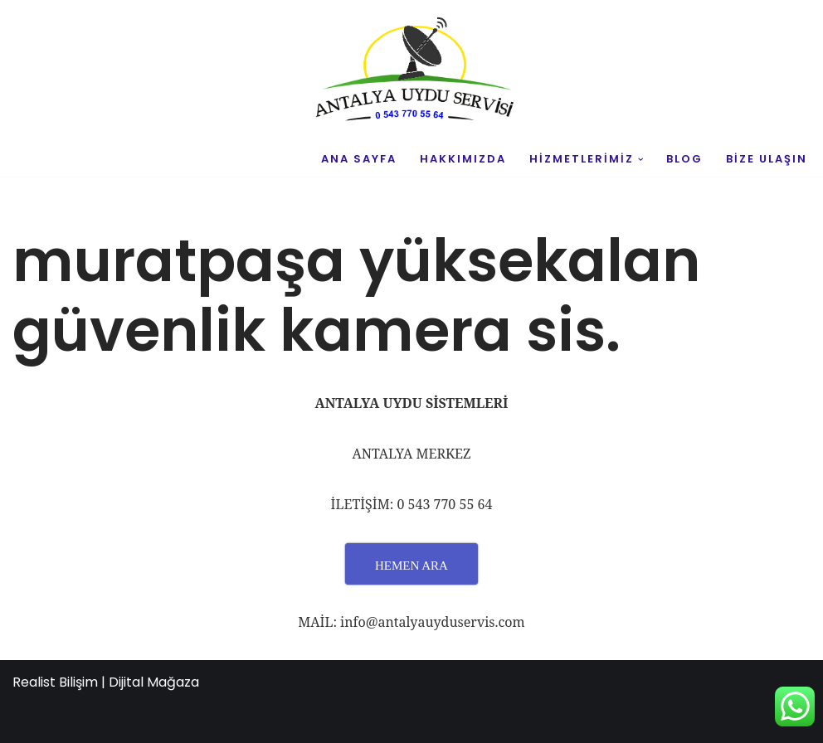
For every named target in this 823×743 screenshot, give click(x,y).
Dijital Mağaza (154, 682)
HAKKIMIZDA (463, 159)
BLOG (684, 159)
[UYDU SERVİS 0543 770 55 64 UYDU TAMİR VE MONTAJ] (411, 71)
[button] (641, 160)
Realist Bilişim (55, 682)
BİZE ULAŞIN (766, 159)
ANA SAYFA (359, 159)
